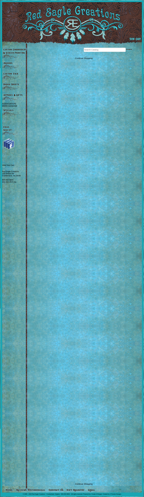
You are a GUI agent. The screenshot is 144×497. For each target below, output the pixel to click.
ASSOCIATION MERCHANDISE (9, 105)
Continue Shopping (84, 58)
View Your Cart (8, 165)
